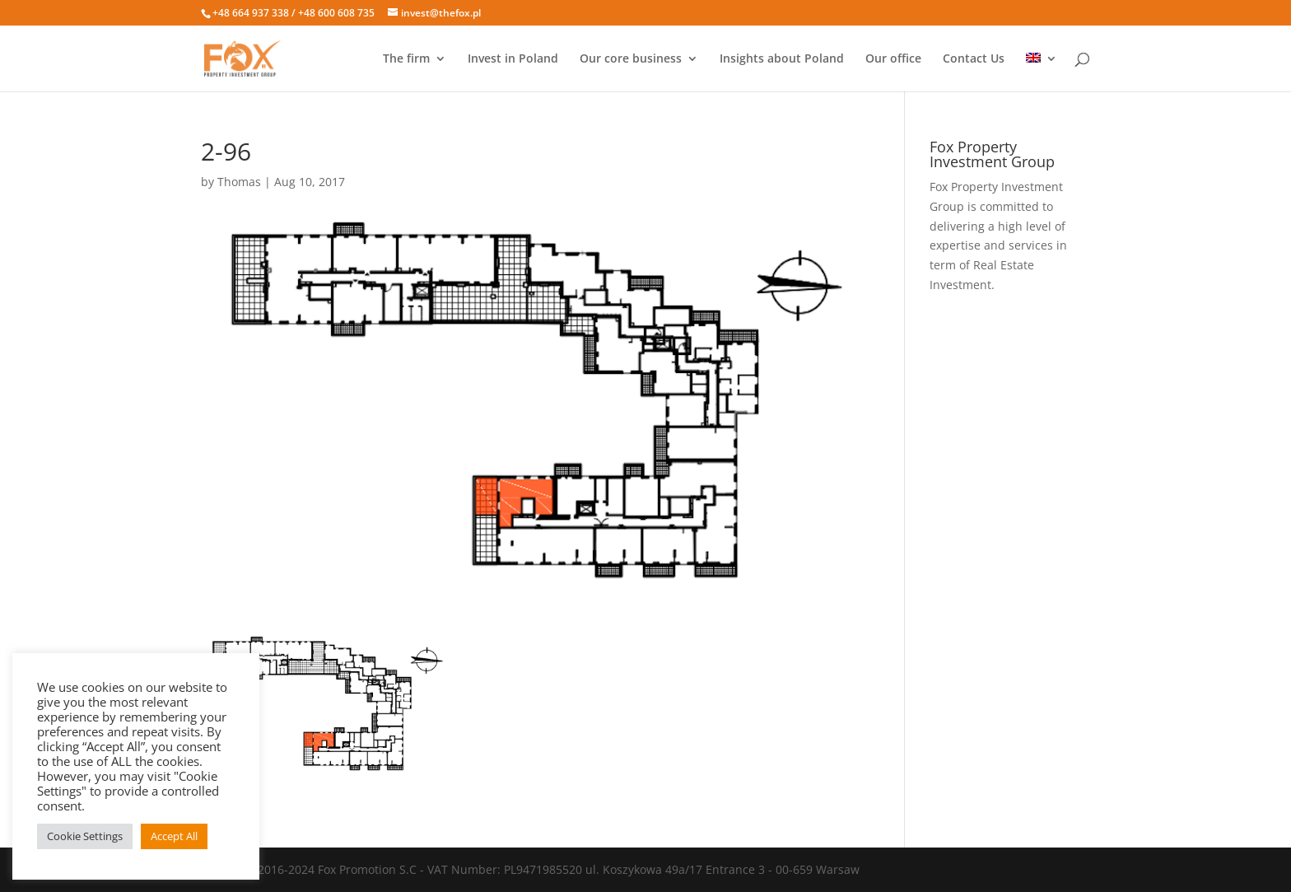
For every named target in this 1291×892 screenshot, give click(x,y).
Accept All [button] (174, 836)
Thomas (239, 181)
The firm (406, 59)
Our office (893, 59)
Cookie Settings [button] (85, 836)
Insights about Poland (782, 59)
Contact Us (973, 59)
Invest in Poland (513, 59)
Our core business (631, 59)
